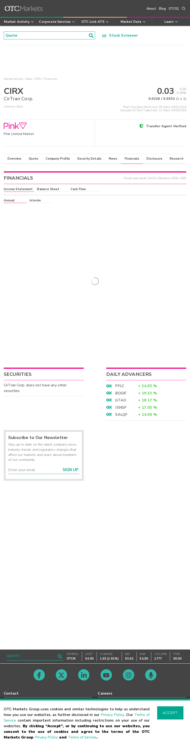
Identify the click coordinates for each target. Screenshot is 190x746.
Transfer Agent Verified (166, 126)
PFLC (119, 524)
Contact (11, 693)
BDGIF (120, 531)
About (151, 8)
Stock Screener (120, 35)
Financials (132, 159)
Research (177, 159)
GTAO (120, 538)
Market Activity (13, 79)
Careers (105, 693)
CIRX (38, 79)
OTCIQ (174, 8)
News (113, 159)
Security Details (89, 159)
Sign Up (70, 608)
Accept (170, 713)
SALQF (121, 552)
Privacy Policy (112, 714)
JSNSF (120, 545)
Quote (33, 159)
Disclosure (154, 159)
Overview (14, 159)
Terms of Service (82, 737)
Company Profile (58, 159)
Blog (162, 8)
